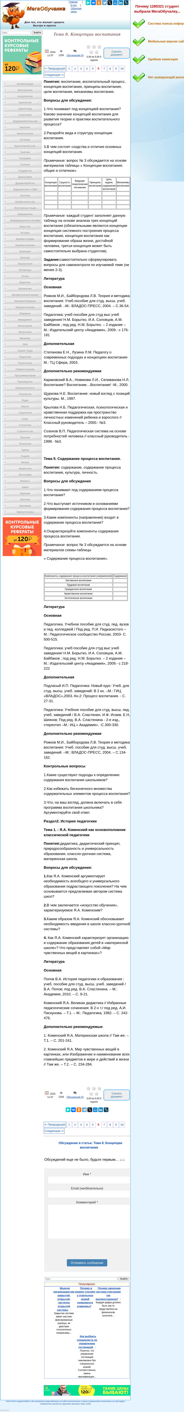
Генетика (25, 152)
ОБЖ (25, 344)
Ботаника (25, 139)
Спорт (25, 419)
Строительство (25, 431)
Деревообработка (25, 183)
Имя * (87, 1174)
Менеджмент (25, 319)
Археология (25, 102)
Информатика (25, 214)
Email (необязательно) (87, 1188)
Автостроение (25, 90)
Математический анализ (25, 295)
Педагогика (25, 357)
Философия (25, 474)
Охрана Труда (25, 350)
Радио (25, 400)
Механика (25, 338)
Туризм (25, 450)
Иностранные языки (25, 208)
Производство (25, 381)
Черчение (25, 493)
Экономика (25, 505)
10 (122, 68)
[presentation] (77, 1250)
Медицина (25, 313)
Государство (25, 170)
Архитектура (25, 108)
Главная (73, 2)
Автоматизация (25, 84)
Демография (25, 177)
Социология (25, 412)
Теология (25, 437)
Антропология (25, 96)
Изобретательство (25, 201)
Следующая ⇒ (54, 74)
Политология (25, 363)
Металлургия (25, 326)
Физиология (25, 468)
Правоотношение (25, 369)
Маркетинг (25, 282)
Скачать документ (117, 53)
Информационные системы (25, 220)
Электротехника (25, 512)
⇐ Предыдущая (54, 68)
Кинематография (25, 239)
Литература (25, 270)
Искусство (25, 226)
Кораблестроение (25, 245)
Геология (25, 164)
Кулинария (25, 251)
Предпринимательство (25, 121)
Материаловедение (25, 301)
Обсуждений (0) (75, 55)
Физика (25, 462)
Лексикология (25, 264)
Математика (25, 288)
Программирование (25, 375)
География (25, 158)
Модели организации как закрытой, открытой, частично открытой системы (63, 1299)
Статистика (25, 425)
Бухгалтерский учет (25, 146)
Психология (25, 394)
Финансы (25, 481)
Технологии (25, 443)
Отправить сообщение (87, 1262)
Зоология (25, 195)
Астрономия (25, 115)
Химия (25, 487)
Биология (25, 127)
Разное (25, 406)
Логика (25, 276)
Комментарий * (87, 1202)
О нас (74, 5)
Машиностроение (25, 307)
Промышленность (25, 388)
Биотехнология (25, 133)
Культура (25, 257)
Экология (25, 499)
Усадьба (25, 456)
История (25, 232)
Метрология (25, 332)
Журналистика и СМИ (25, 189)
